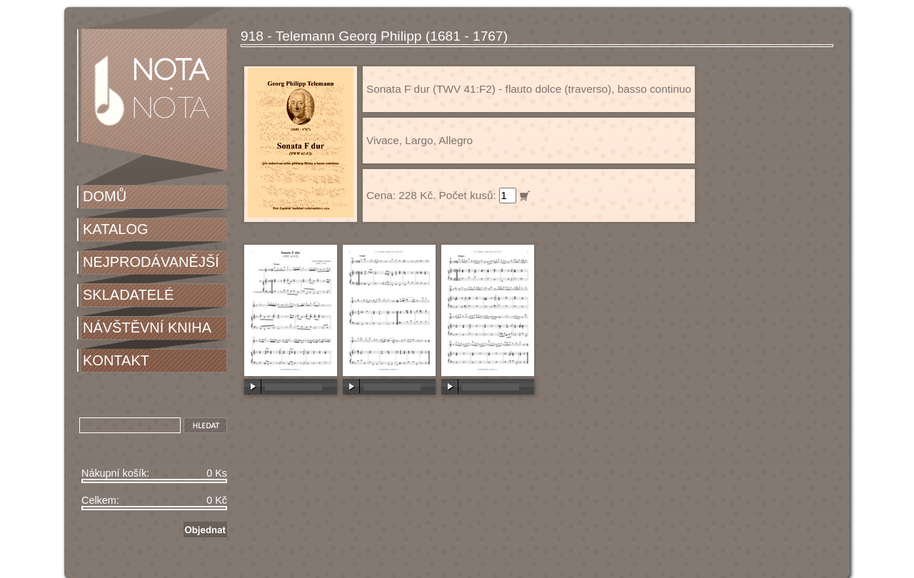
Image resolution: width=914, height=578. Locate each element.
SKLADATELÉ (128, 295)
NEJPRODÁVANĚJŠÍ (151, 262)
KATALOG (116, 229)
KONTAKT (116, 360)
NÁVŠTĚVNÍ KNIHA (147, 327)
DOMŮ (104, 196)
